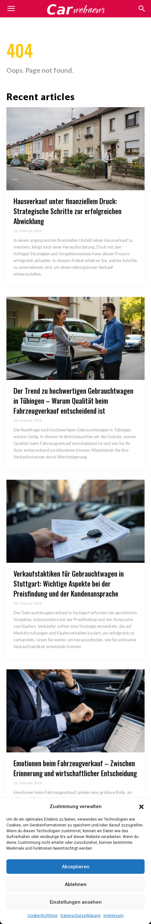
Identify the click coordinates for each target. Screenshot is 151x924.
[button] (141, 807)
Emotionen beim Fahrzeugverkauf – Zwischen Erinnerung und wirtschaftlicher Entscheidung (75, 768)
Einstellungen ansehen (76, 902)
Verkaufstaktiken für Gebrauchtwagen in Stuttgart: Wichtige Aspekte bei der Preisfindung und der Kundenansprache (68, 583)
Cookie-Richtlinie (42, 915)
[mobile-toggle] (11, 8)
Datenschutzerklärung (80, 915)
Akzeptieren (75, 867)
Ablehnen (76, 884)
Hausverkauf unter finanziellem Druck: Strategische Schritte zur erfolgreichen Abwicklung (67, 211)
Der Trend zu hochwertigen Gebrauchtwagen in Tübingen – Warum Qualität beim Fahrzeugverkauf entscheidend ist (73, 400)
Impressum (114, 915)
